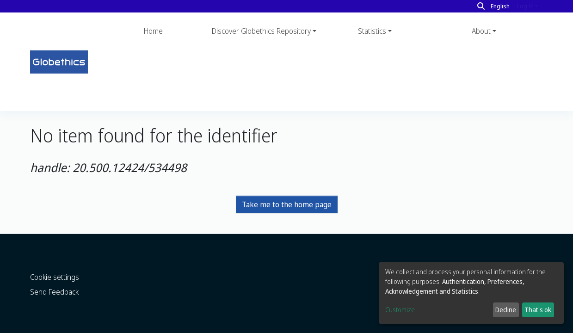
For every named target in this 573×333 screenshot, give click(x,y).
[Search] (481, 6)
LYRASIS (147, 326)
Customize (400, 309)
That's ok (537, 309)
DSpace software (52, 326)
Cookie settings (54, 259)
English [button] (500, 6)
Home (153, 31)
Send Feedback (54, 274)
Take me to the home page (287, 142)
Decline (505, 309)
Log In (525, 6)
